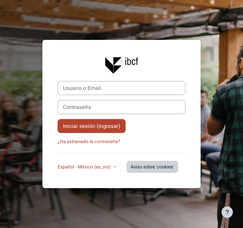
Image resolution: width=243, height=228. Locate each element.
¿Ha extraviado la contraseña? (89, 141)
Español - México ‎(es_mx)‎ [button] (85, 167)
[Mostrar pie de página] (227, 212)
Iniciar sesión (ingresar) (91, 126)
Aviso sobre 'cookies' (152, 167)
